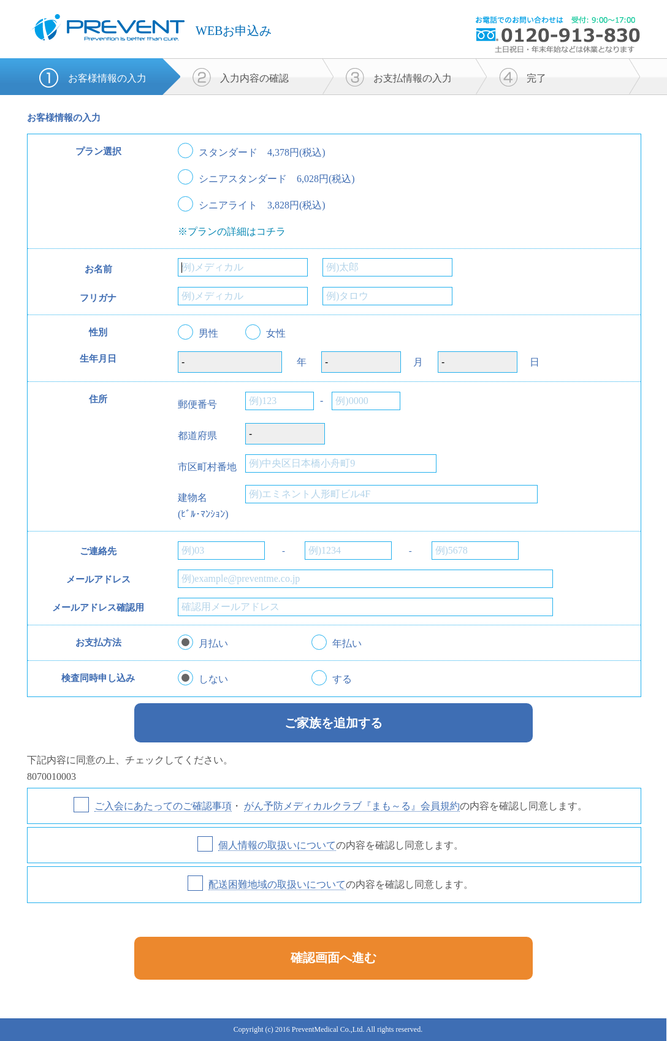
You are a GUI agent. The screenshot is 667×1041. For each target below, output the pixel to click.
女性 (276, 333)
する (342, 679)
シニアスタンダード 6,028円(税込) (277, 179)
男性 (208, 333)
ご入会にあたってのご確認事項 (163, 806)
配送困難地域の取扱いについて (277, 884)
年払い (347, 643)
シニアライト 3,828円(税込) (262, 205)
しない (213, 679)
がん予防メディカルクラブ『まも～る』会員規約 (352, 806)
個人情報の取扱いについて (277, 845)
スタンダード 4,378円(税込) (262, 152)
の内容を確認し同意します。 (340, 845)
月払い (213, 643)
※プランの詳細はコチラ (232, 231)
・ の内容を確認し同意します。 (340, 806)
